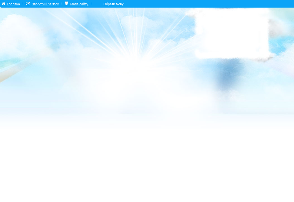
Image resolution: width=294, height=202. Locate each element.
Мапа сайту (79, 4)
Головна (13, 4)
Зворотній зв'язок (45, 4)
